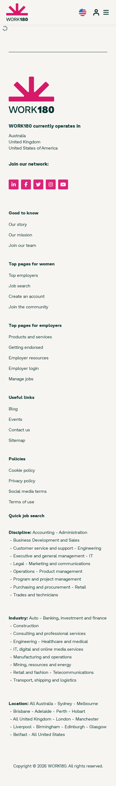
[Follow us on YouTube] (63, 184)
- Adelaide (41, 711)
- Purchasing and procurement (39, 587)
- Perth (59, 711)
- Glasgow (95, 726)
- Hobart (76, 711)
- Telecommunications (71, 672)
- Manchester (85, 718)
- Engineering (87, 548)
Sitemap (17, 440)
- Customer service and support (41, 548)
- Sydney (62, 703)
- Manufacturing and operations (40, 656)
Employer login (24, 368)
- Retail (78, 587)
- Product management (58, 571)
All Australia (40, 703)
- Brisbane (19, 711)
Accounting (42, 532)
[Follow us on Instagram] (51, 184)
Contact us (19, 429)
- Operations (22, 571)
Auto (33, 617)
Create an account (27, 296)
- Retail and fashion (28, 672)
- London (61, 718)
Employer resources (29, 357)
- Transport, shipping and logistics (42, 679)
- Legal (16, 563)
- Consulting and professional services (47, 633)
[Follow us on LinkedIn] (14, 184)
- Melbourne (85, 703)
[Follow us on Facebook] (26, 184)
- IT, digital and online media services (46, 649)
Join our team (22, 245)
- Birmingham (46, 726)
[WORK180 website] (17, 12)
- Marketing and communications (57, 563)
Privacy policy (22, 480)
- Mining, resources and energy (40, 664)
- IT (88, 555)
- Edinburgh (72, 726)
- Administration (70, 532)
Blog (13, 408)
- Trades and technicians (33, 594)
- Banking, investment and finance (72, 617)
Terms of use (21, 501)
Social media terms (28, 491)
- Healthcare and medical (62, 641)
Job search (19, 285)
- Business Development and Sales (44, 540)
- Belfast (18, 734)
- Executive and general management (46, 555)
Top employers (23, 275)
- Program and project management (45, 578)
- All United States (46, 734)
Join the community (28, 306)
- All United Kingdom (30, 718)
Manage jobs (21, 378)
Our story (18, 224)
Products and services (30, 336)
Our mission (20, 234)
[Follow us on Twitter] (38, 184)
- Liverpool (20, 726)
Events (15, 419)
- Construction (24, 625)
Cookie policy (22, 470)
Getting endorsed (26, 347)
